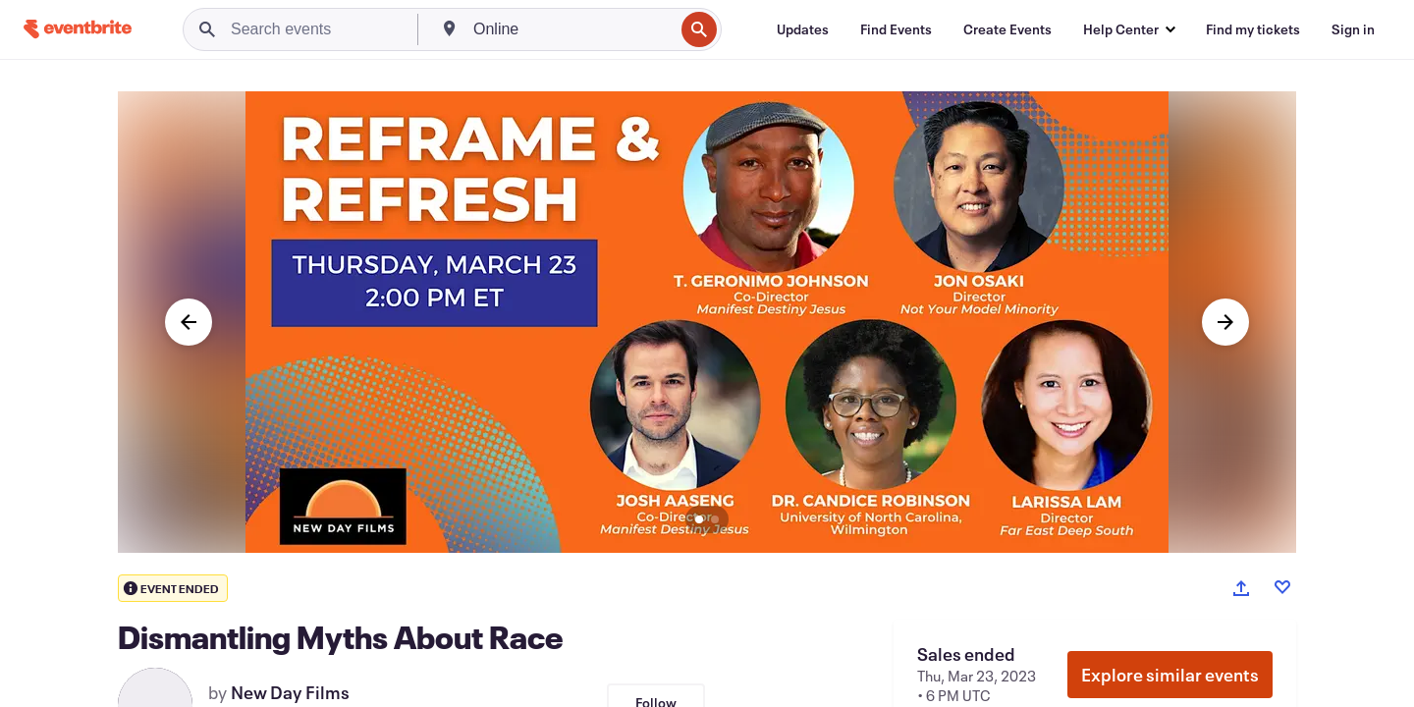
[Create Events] (1007, 29)
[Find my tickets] (1253, 29)
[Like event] (1282, 587)
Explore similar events (1170, 674)
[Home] (78, 29)
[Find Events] (896, 29)
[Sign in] (1353, 29)
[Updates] (802, 29)
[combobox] (571, 29)
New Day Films (290, 692)
